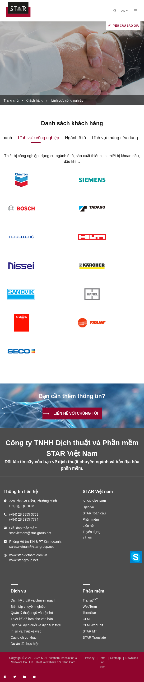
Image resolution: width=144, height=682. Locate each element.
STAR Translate (94, 637)
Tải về (87, 538)
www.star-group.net (23, 560)
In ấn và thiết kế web (26, 631)
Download (131, 658)
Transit (90, 600)
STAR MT (90, 631)
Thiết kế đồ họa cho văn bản (32, 619)
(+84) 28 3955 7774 (23, 519)
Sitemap (115, 658)
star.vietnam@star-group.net (30, 533)
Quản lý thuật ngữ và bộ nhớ (32, 613)
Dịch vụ (88, 507)
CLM (86, 619)
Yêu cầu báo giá (126, 25)
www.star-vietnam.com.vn (28, 555)
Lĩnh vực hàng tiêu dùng (115, 137)
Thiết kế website (45, 662)
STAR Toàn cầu (94, 513)
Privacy (89, 658)
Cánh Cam (68, 662)
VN (125, 11)
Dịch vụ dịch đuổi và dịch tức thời (35, 625)
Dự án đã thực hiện (25, 644)
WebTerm (90, 606)
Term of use (102, 662)
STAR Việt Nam (94, 501)
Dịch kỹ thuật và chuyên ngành (33, 600)
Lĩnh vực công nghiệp (38, 137)
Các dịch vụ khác (24, 637)
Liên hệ (88, 526)
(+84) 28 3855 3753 (23, 514)
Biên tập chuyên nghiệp (28, 606)
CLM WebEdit (93, 625)
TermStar (89, 613)
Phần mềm (91, 519)
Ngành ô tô (75, 137)
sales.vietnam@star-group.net (31, 546)
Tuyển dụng (92, 532)
